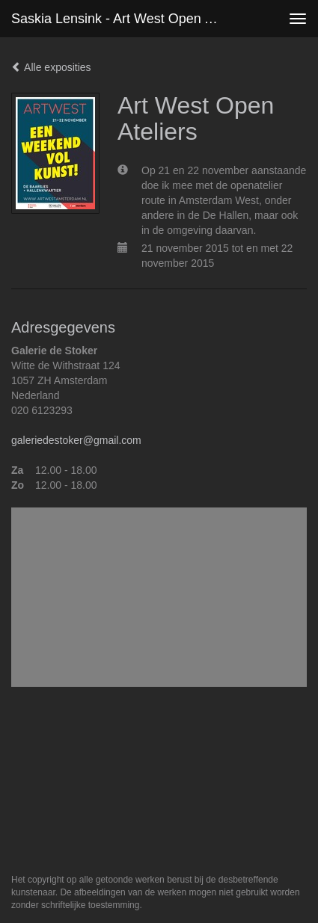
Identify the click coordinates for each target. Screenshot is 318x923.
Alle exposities (51, 67)
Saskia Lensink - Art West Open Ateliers (120, 18)
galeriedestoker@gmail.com (76, 440)
